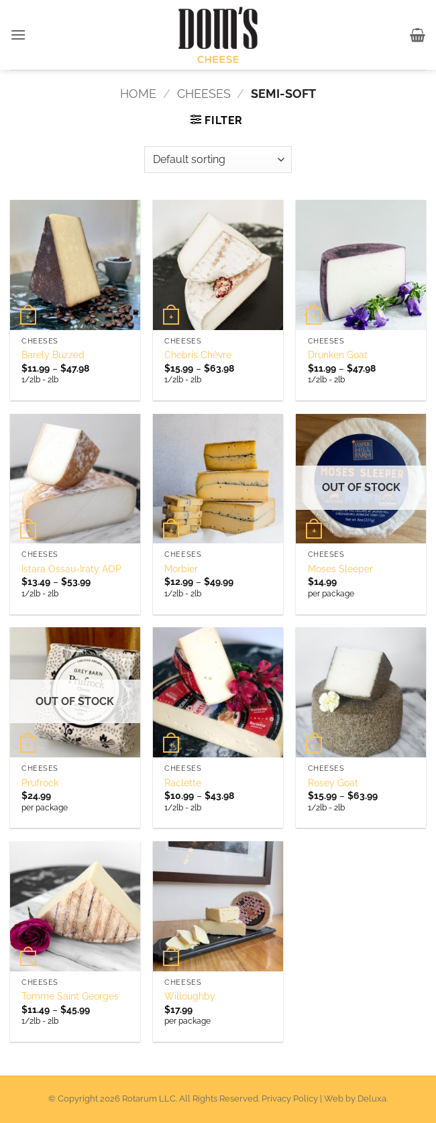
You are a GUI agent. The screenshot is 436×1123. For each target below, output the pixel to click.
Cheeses (204, 94)
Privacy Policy (290, 1098)
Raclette (182, 782)
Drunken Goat (338, 354)
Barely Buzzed (53, 354)
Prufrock (39, 782)
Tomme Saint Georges (70, 996)
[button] (19, 34)
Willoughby (189, 996)
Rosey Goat (333, 782)
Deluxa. (373, 1098)
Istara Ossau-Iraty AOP (71, 568)
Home (138, 94)
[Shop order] (217, 159)
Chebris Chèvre (197, 354)
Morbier (181, 568)
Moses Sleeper (340, 568)
